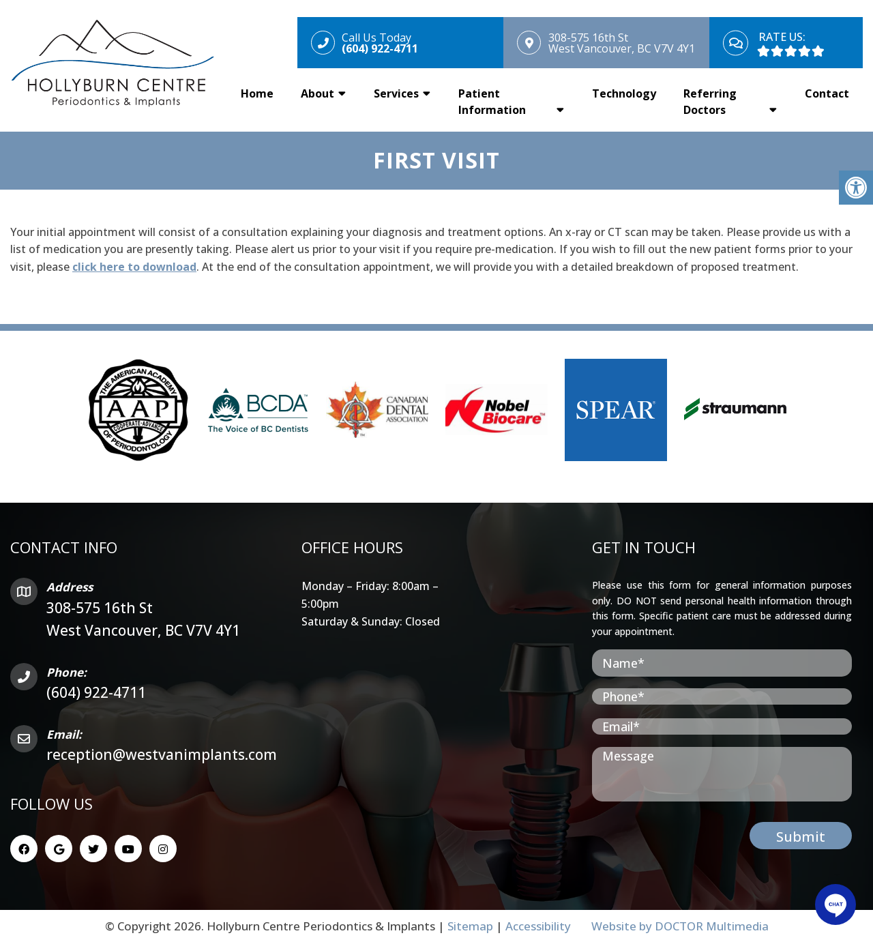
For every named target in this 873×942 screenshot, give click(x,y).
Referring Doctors (710, 101)
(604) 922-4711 (96, 692)
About (317, 93)
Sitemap (470, 926)
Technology (624, 93)
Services (396, 93)
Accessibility (538, 926)
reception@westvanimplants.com (161, 754)
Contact (827, 93)
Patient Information (492, 101)
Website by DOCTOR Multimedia (680, 926)
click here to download (134, 266)
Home (257, 93)
